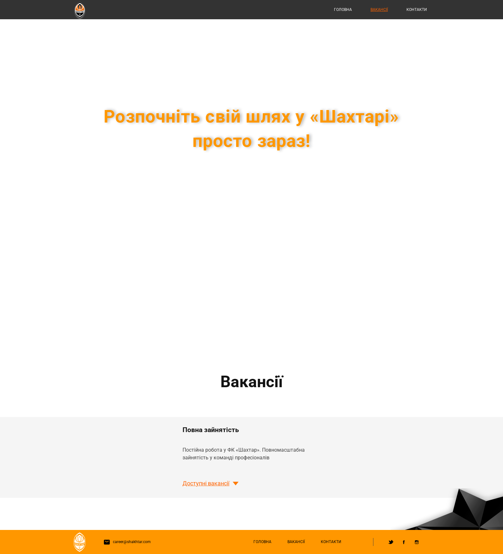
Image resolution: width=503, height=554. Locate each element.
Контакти (416, 9)
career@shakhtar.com (126, 542)
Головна (343, 9)
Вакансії (379, 9)
